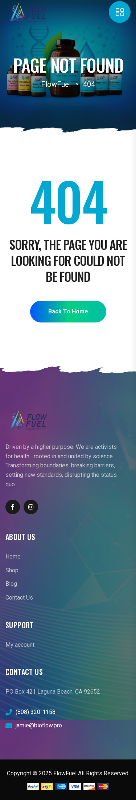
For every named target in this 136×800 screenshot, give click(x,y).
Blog (11, 583)
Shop (11, 570)
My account (19, 644)
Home (13, 556)
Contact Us (19, 597)
